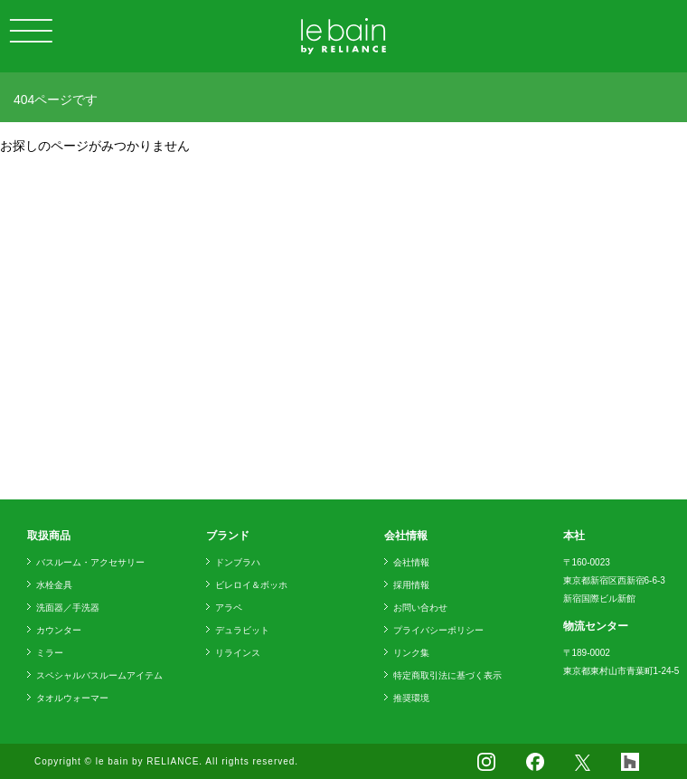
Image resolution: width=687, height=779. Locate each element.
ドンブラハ (237, 562)
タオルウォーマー (72, 698)
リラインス (237, 653)
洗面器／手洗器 (67, 608)
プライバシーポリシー (438, 630)
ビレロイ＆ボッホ (251, 585)
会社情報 (411, 562)
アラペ (228, 608)
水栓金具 (54, 585)
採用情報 (411, 585)
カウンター (58, 630)
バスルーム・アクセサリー (90, 562)
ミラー (49, 653)
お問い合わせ (420, 608)
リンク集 (411, 653)
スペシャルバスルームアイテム (99, 675)
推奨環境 (411, 698)
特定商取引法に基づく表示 (447, 675)
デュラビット (242, 630)
